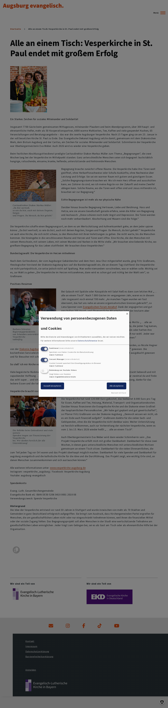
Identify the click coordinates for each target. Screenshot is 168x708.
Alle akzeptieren (116, 386)
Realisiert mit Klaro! (118, 393)
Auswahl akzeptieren (52, 386)
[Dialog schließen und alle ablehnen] (127, 313)
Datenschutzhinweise (87, 340)
